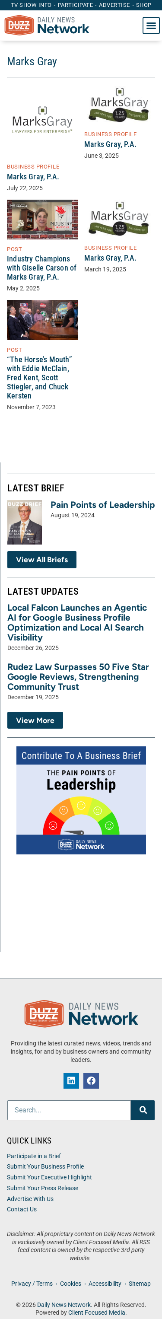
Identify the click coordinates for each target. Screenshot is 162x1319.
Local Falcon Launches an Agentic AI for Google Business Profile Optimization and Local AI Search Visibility (77, 622)
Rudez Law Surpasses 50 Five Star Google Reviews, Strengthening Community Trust (78, 676)
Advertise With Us (30, 1199)
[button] (151, 25)
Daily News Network (64, 1305)
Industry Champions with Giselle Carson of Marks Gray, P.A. (41, 268)
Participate (75, 5)
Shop (144, 5)
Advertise (114, 5)
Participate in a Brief (34, 1156)
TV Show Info (31, 5)
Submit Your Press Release (42, 1188)
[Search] (143, 1110)
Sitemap (140, 1283)
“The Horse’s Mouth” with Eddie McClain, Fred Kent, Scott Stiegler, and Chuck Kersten (39, 377)
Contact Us (22, 1209)
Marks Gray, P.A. (33, 176)
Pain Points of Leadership (103, 504)
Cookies (70, 1283)
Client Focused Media (96, 1312)
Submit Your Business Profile (45, 1166)
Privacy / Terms (32, 1283)
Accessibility (105, 1283)
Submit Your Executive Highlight (49, 1177)
